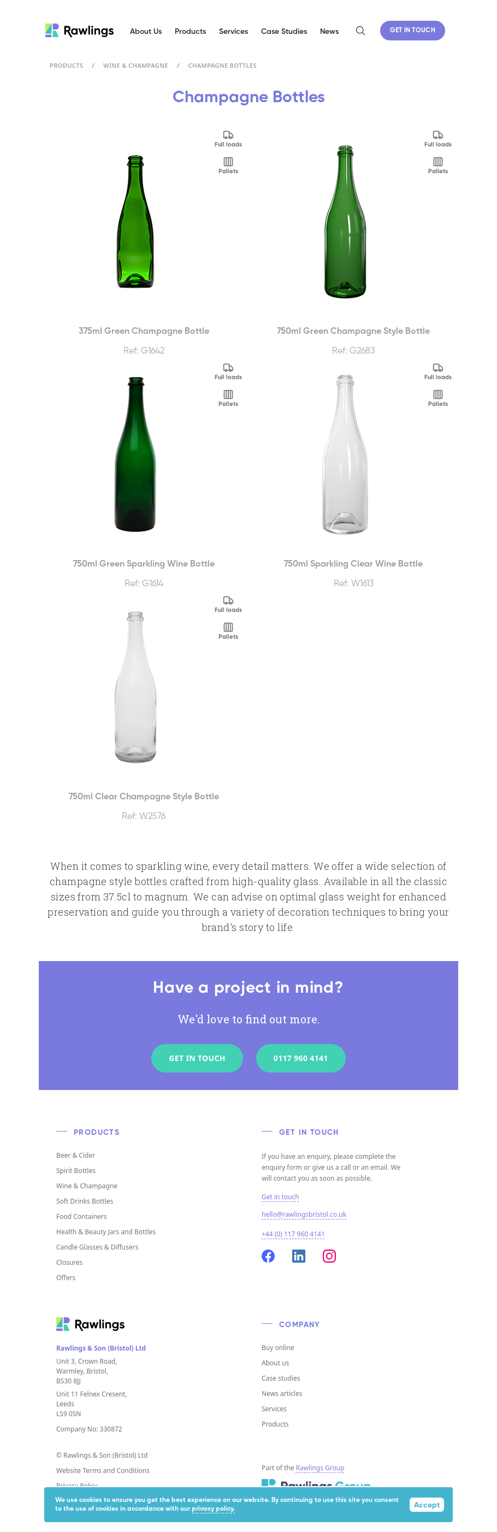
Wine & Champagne (135, 65)
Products (66, 65)
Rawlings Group (320, 1467)
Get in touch (280, 1197)
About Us (146, 32)
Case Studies (284, 32)
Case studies (281, 1378)
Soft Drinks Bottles (84, 1201)
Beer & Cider (75, 1155)
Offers (65, 1277)
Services (274, 1408)
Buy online (278, 1347)
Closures (69, 1262)
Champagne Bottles (222, 65)
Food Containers (81, 1216)
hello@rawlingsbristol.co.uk (304, 1214)
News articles (282, 1393)
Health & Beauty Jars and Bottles (106, 1231)
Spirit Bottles (76, 1170)
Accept (427, 1505)
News (329, 32)
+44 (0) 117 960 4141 (293, 1234)
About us (275, 1363)
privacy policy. (213, 1509)
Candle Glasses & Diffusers (97, 1247)
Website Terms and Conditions (103, 1470)
